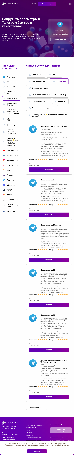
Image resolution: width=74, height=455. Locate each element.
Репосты (60, 101)
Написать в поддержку (61, 430)
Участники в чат (37, 81)
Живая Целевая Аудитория (42, 108)
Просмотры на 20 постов (50, 270)
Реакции (54, 75)
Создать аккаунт (47, 4)
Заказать (49, 169)
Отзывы (29, 430)
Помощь (29, 433)
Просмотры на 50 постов (50, 315)
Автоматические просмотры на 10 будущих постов (53, 361)
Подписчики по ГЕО (38, 101)
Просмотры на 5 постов (50, 180)
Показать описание (36, 407)
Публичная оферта (8, 437)
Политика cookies (8, 440)
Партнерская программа (35, 425)
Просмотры (59, 81)
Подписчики (35, 75)
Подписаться (60, 40)
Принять (37, 451)
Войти (34, 4)
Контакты (29, 435)
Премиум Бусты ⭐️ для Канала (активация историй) (48, 115)
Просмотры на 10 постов (50, 225)
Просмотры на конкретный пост (54, 126)
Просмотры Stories (38, 88)
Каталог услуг (31, 428)
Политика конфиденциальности (10, 434)
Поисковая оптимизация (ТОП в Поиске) (47, 95)
